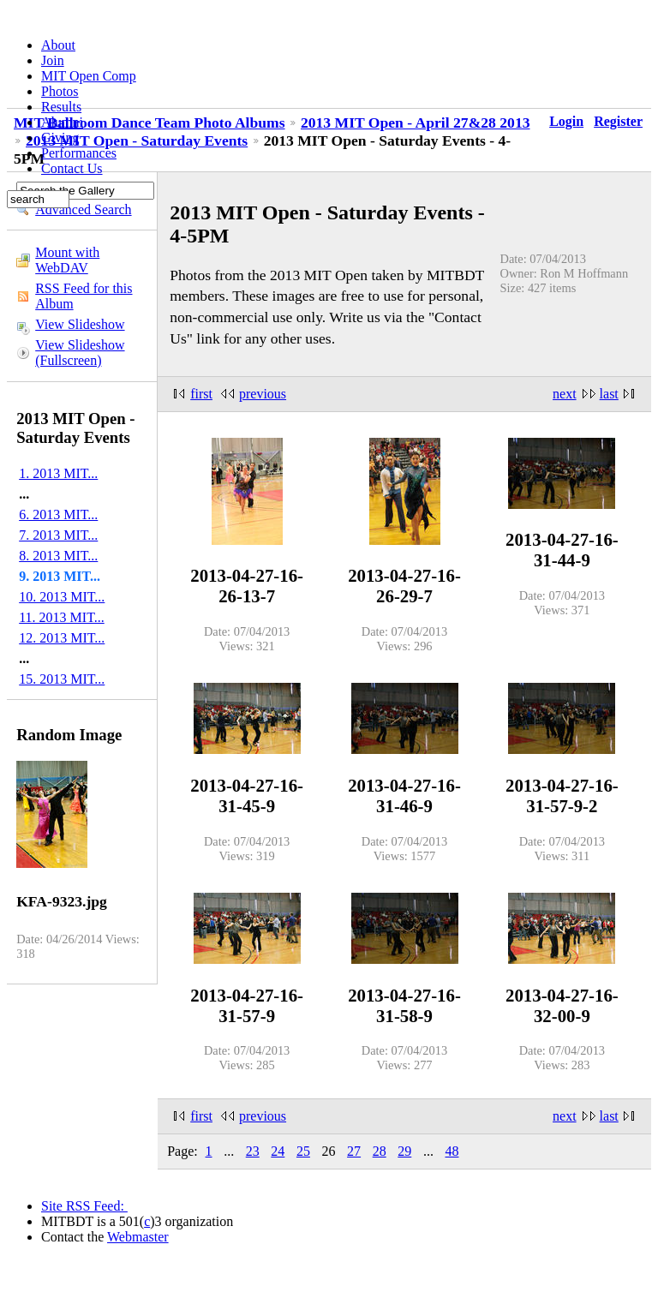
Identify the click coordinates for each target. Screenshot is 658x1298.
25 (303, 1151)
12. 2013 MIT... (62, 638)
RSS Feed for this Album (83, 296)
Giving (60, 137)
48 (451, 1151)
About (58, 45)
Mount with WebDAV (67, 260)
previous (262, 393)
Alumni (62, 122)
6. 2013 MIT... (58, 514)
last (609, 393)
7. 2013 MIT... (58, 535)
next (565, 393)
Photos (60, 91)
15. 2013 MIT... (62, 679)
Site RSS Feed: (84, 1206)
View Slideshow (79, 324)
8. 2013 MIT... (58, 555)
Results (61, 106)
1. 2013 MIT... (58, 473)
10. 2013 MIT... (62, 596)
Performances (79, 153)
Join (52, 60)
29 (404, 1151)
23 (253, 1151)
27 (354, 1151)
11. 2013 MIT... (62, 617)
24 (277, 1151)
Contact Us (72, 168)
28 (379, 1151)
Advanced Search (83, 209)
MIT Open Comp (88, 76)
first (201, 393)
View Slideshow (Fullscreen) (79, 353)
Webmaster (138, 1236)
